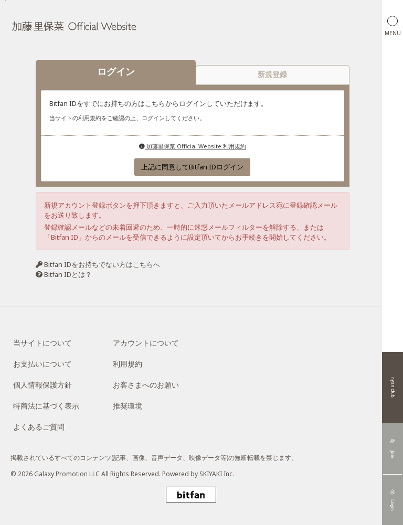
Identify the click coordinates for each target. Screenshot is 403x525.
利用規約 (127, 364)
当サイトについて (42, 343)
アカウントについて (146, 343)
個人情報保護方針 (42, 385)
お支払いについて (42, 364)
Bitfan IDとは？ (68, 274)
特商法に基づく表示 (46, 406)
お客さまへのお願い (146, 385)
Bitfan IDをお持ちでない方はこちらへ (102, 265)
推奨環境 (127, 406)
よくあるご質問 (39, 427)
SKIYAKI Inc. (216, 473)
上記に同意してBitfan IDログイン (192, 167)
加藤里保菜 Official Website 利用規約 (192, 146)
